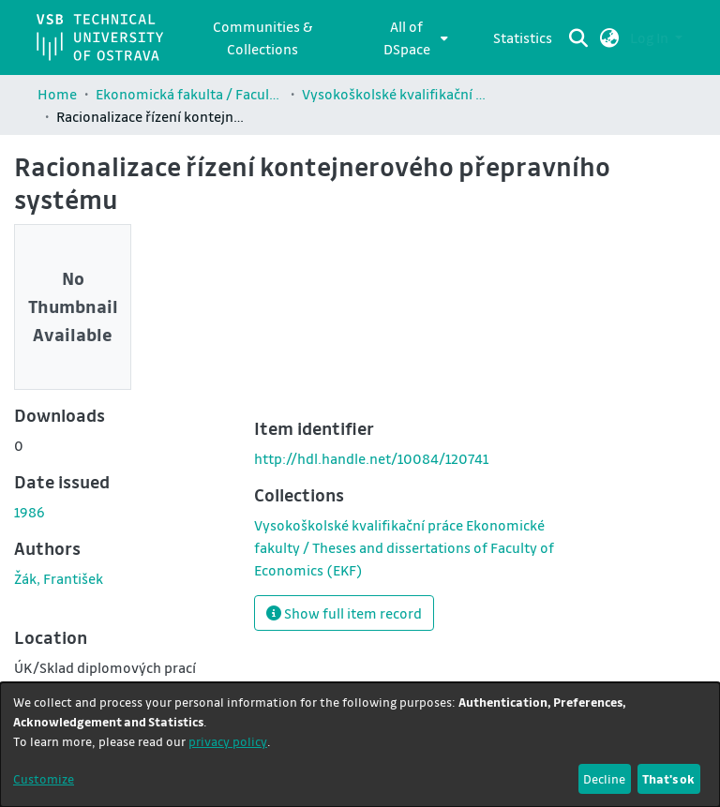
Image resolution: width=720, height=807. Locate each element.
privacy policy (227, 741)
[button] (610, 37)
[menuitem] (412, 37)
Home (57, 93)
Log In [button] (650, 37)
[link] (404, 547)
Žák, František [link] (58, 578)
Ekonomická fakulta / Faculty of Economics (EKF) (189, 93)
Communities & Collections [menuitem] (262, 37)
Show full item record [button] (344, 613)
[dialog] (360, 744)
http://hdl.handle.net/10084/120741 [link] (371, 458)
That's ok (668, 778)
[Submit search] (579, 37)
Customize (43, 778)
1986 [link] (29, 511)
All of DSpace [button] (406, 37)
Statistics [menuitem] (522, 37)
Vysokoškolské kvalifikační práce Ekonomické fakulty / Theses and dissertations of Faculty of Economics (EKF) (395, 93)
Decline (604, 778)
